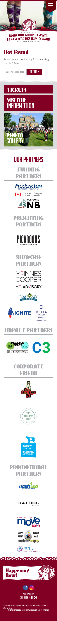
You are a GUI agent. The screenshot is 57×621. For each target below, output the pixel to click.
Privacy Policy (10, 605)
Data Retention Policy (28, 605)
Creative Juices (28, 598)
